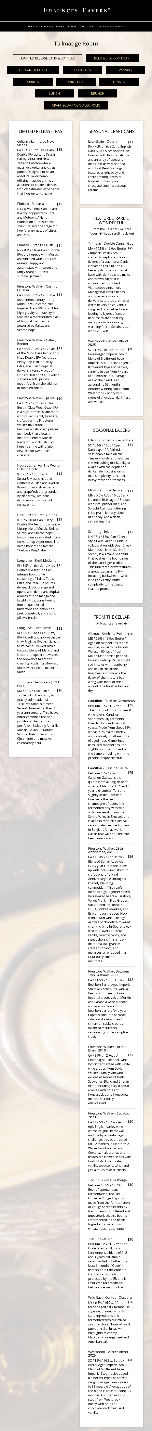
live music (71, 26)
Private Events (56, 26)
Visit (91, 26)
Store (82, 26)
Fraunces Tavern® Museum (109, 26)
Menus (32, 26)
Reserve (43, 26)
